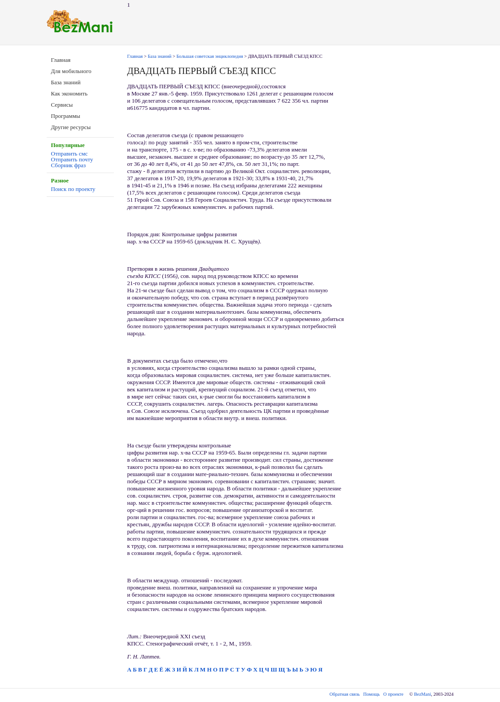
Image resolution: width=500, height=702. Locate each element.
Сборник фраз (68, 165)
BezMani (422, 694)
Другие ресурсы (71, 127)
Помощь (371, 694)
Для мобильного (71, 71)
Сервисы (62, 104)
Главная (61, 59)
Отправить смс (69, 153)
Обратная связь (345, 694)
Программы (65, 116)
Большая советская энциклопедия (209, 56)
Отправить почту (72, 159)
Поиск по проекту (73, 189)
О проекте (393, 694)
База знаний (66, 82)
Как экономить (69, 93)
